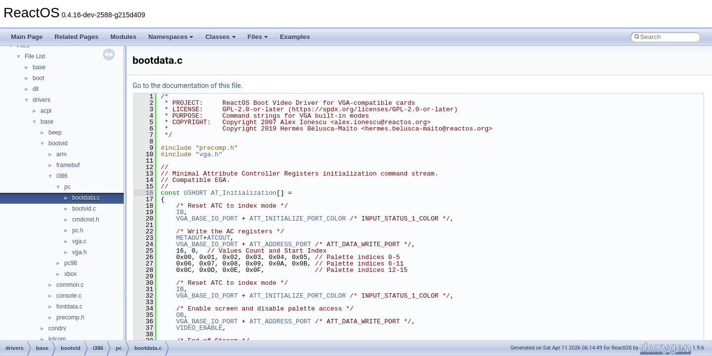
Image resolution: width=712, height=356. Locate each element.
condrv (57, 328)
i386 (62, 176)
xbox (70, 273)
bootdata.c (86, 197)
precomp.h (70, 317)
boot (38, 78)
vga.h (79, 252)
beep (55, 132)
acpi (46, 110)
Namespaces (171, 37)
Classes (220, 37)
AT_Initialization (243, 192)
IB (180, 212)
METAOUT (189, 237)
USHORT (195, 192)
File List (35, 56)
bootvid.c (84, 208)
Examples (295, 37)
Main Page (27, 37)
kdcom (57, 339)
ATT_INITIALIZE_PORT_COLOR (297, 218)
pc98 (70, 263)
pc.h (78, 230)
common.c (70, 284)
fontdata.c (69, 306)
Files (258, 37)
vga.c (79, 241)
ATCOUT (218, 237)
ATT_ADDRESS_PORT (280, 244)
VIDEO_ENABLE (199, 327)
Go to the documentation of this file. (188, 85)
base (39, 67)
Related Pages (76, 37)
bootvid (58, 143)
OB (180, 315)
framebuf (68, 165)
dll (36, 89)
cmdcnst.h (85, 219)
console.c (69, 295)
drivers (41, 99)
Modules (123, 37)
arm (61, 154)
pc (67, 186)
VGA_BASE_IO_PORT (207, 218)
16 (143, 192)
